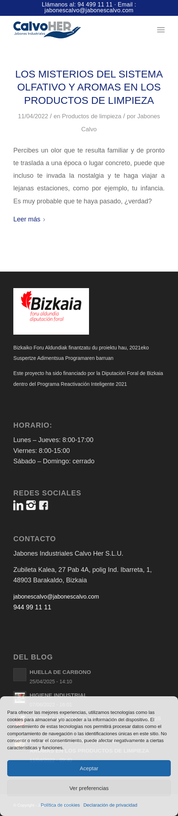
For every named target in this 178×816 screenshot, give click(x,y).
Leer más (30, 219)
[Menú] (161, 30)
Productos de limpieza (91, 116)
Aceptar (89, 768)
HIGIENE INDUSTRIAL (58, 695)
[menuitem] (161, 30)
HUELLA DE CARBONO (60, 672)
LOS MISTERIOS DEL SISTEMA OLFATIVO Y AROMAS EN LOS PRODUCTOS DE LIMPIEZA (89, 87)
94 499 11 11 (94, 4)
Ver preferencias (88, 788)
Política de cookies (60, 805)
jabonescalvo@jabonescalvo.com (88, 10)
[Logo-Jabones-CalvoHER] (73, 30)
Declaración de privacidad (110, 805)
